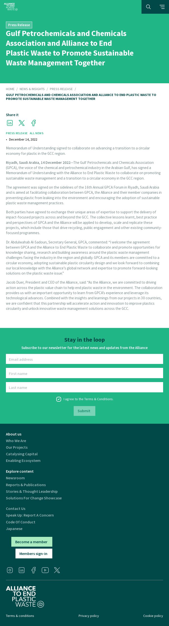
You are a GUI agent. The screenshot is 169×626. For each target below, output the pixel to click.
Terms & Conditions (98, 399)
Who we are (16, 440)
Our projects (17, 447)
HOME (10, 89)
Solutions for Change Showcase (34, 498)
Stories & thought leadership (32, 491)
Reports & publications (26, 484)
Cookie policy (153, 616)
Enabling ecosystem (23, 460)
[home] (11, 7)
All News (37, 133)
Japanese (14, 528)
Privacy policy (89, 616)
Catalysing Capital (22, 454)
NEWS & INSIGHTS (32, 89)
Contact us (15, 508)
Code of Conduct (20, 522)
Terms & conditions (20, 616)
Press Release (61, 89)
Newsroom (15, 478)
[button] (162, 7)
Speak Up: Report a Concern (30, 515)
